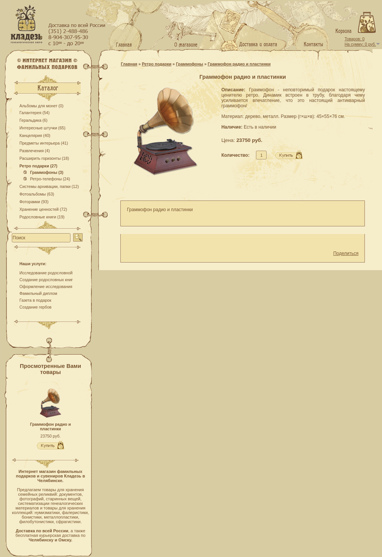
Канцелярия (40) (34, 135)
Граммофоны (189, 64)
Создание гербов (35, 307)
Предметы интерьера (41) (43, 143)
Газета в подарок (35, 300)
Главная (129, 64)
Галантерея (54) (34, 112)
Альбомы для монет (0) (41, 105)
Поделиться (345, 253)
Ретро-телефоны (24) (46, 179)
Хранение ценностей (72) (43, 209)
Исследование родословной (45, 273)
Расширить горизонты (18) (44, 158)
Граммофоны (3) (43, 172)
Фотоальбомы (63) (36, 194)
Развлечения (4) (34, 150)
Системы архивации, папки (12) (49, 186)
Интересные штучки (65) (42, 128)
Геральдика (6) (33, 120)
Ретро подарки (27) (38, 166)
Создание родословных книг (46, 279)
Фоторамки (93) (33, 201)
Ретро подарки (156, 64)
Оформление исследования (45, 286)
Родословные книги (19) (41, 217)
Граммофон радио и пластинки (50, 426)
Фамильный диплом (38, 293)
